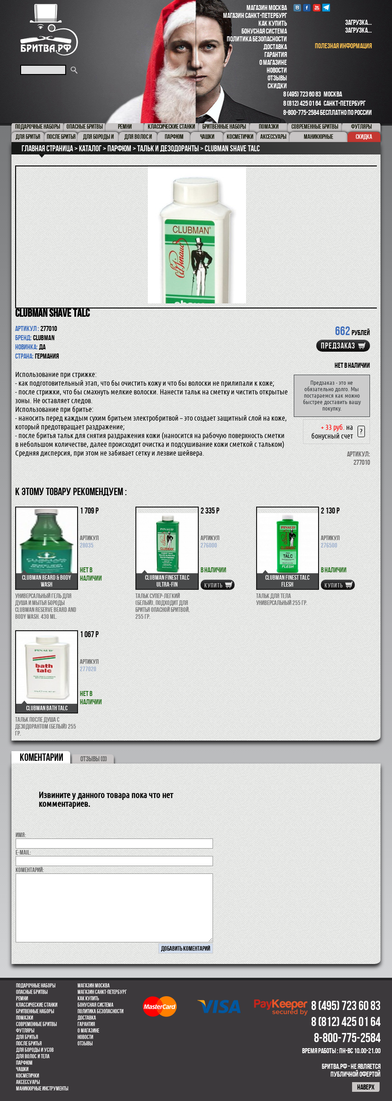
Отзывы (277, 78)
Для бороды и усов (35, 1050)
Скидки (277, 86)
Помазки (24, 1018)
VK (297, 7)
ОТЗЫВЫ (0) (93, 759)
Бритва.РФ (49, 30)
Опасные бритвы (32, 992)
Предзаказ (338, 345)
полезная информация (343, 46)
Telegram (326, 7)
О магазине (273, 62)
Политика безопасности (257, 39)
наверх (366, 1087)
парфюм (24, 1063)
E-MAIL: (23, 852)
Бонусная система (264, 31)
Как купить (272, 23)
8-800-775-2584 (301, 112)
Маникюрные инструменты (42, 1088)
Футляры (25, 1030)
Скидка (364, 136)
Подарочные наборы (36, 985)
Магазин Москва (266, 7)
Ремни (22, 998)
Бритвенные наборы (35, 1011)
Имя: (21, 835)
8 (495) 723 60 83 (302, 94)
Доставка (275, 47)
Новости (277, 70)
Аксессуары (28, 1082)
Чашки (22, 1069)
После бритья (29, 1043)
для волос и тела (33, 1056)
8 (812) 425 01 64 (302, 103)
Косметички (27, 1075)
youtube (316, 7)
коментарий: (30, 869)
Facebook (307, 7)
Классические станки (36, 1005)
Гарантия (275, 54)
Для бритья (27, 1037)
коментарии (41, 757)
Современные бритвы (36, 1024)
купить (213, 585)
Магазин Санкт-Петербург (255, 15)
